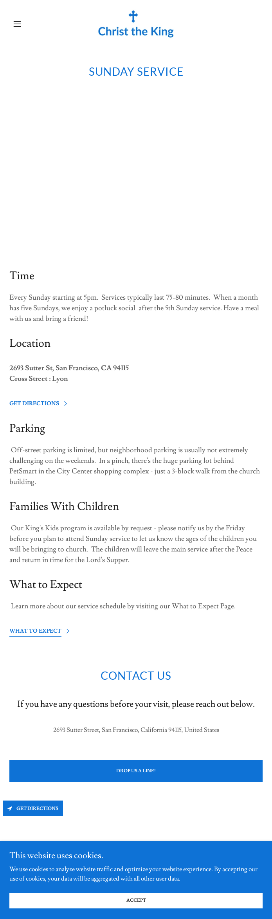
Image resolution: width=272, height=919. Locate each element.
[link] (136, 24)
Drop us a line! (136, 771)
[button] (28, 24)
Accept (136, 911)
